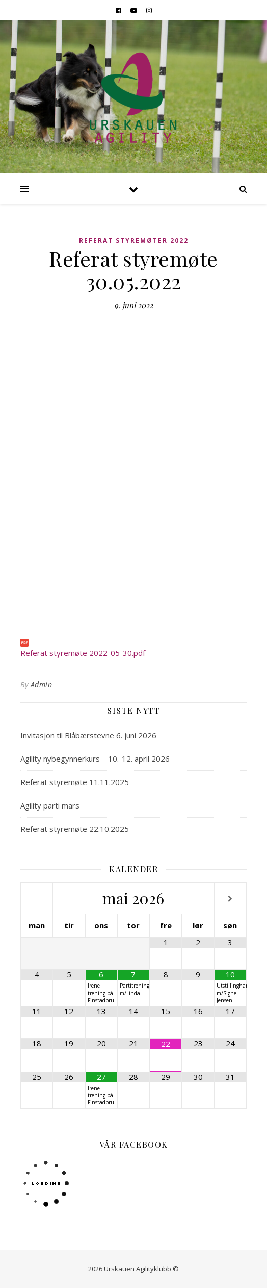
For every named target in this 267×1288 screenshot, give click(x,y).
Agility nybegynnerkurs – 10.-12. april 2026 (95, 758)
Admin (41, 684)
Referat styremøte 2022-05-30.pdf (82, 653)
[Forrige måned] (36, 899)
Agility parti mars (49, 805)
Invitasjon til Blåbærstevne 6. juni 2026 (88, 735)
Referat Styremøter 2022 (134, 240)
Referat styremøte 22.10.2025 (74, 829)
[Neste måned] (230, 899)
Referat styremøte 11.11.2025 (74, 782)
